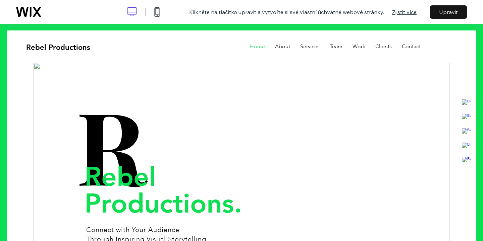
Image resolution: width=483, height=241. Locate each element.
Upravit (448, 12)
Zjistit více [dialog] (404, 12)
